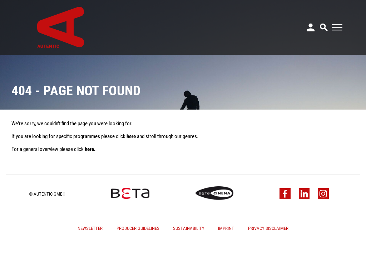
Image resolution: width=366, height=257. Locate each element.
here (131, 136)
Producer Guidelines (138, 228)
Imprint (226, 228)
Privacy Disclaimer (268, 228)
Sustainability (188, 228)
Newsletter (90, 228)
